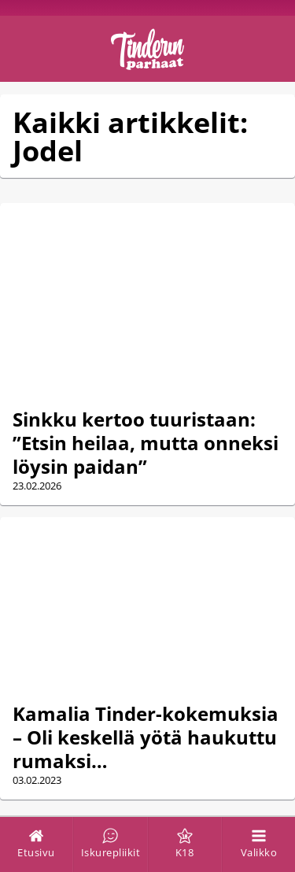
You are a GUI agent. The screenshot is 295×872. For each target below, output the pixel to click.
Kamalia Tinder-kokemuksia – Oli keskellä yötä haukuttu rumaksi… (145, 737)
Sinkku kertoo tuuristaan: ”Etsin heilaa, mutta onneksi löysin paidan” (145, 442)
